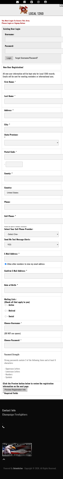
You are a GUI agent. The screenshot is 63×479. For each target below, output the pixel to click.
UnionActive (18, 468)
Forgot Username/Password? (26, 58)
